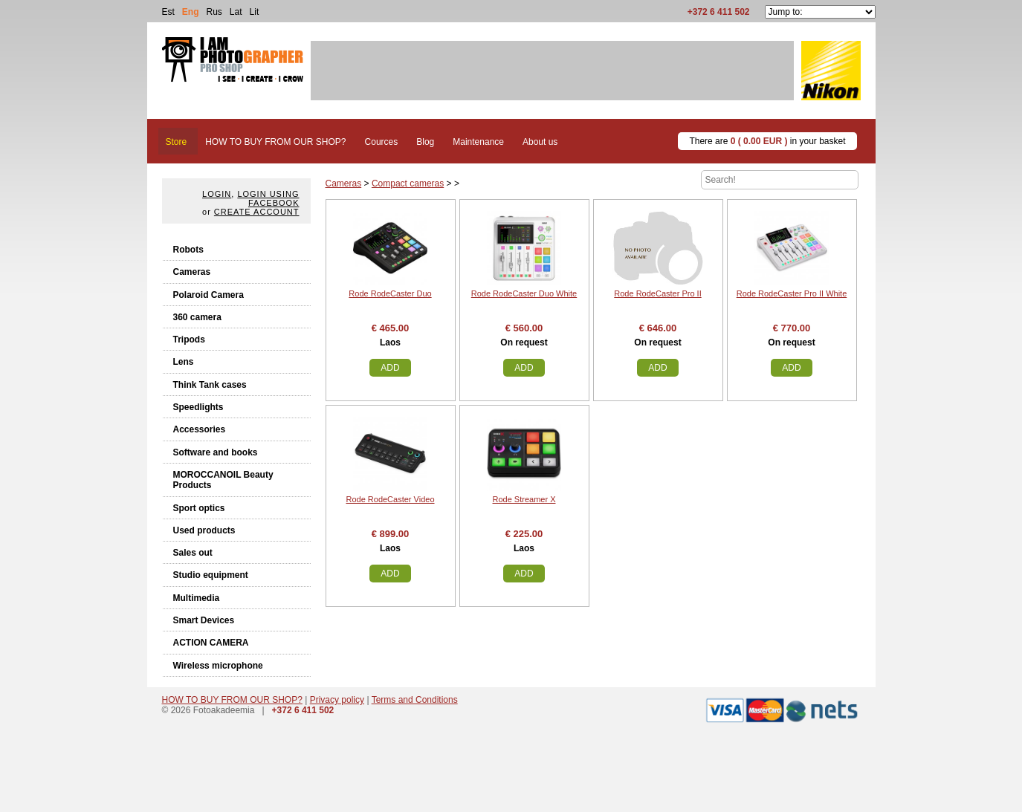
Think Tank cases (210, 385)
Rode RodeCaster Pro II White (792, 293)
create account (257, 211)
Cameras (192, 272)
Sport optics (199, 508)
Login (216, 193)
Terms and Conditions (415, 700)
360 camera (197, 317)
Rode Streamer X (524, 499)
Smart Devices (204, 620)
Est (168, 12)
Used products (204, 530)
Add (390, 368)
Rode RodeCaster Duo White (524, 293)
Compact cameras (408, 183)
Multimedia (196, 598)
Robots (188, 249)
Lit (254, 12)
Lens (183, 362)
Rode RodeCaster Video (390, 499)
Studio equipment (210, 575)
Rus (214, 12)
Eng (190, 12)
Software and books (215, 452)
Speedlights (198, 407)
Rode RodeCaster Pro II (657, 293)
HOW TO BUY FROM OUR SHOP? (232, 700)
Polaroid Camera (208, 295)
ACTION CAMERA (211, 642)
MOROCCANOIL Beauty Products (223, 480)
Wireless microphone (218, 665)
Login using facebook (268, 198)
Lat (236, 12)
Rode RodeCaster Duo (390, 293)
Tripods (189, 339)
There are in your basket (767, 141)
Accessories (199, 429)
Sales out (193, 553)
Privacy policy (337, 700)
